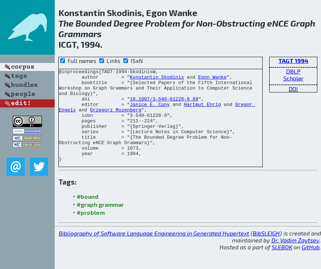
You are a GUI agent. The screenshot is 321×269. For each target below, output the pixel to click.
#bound (87, 214)
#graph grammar (100, 222)
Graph (302, 23)
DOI (293, 88)
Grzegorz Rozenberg (115, 118)
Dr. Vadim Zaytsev (295, 258)
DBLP (293, 71)
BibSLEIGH (266, 251)
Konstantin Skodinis (157, 79)
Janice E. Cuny (150, 111)
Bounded (94, 23)
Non (204, 23)
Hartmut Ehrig (202, 111)
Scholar (293, 78)
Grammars (80, 33)
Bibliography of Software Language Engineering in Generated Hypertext (154, 251)
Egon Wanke (212, 79)
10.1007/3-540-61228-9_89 (164, 105)
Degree (128, 23)
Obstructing (240, 23)
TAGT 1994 (293, 60)
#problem (91, 231)
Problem (162, 23)
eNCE (278, 23)
